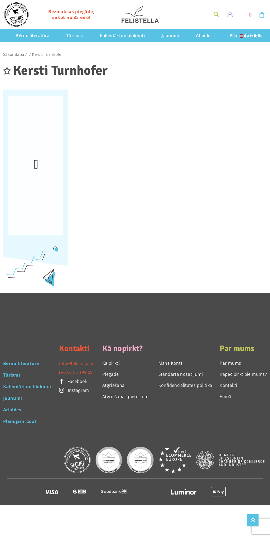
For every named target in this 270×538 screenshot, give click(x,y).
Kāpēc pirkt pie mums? (243, 374)
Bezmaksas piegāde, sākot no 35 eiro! (71, 14)
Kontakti (228, 385)
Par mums (230, 363)
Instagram (74, 390)
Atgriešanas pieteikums (126, 396)
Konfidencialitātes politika (185, 385)
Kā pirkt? (111, 363)
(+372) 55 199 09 (76, 372)
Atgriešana (113, 385)
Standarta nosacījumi (180, 374)
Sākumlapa (13, 54)
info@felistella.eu (76, 363)
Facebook (73, 381)
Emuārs (227, 396)
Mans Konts (170, 363)
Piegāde (110, 374)
